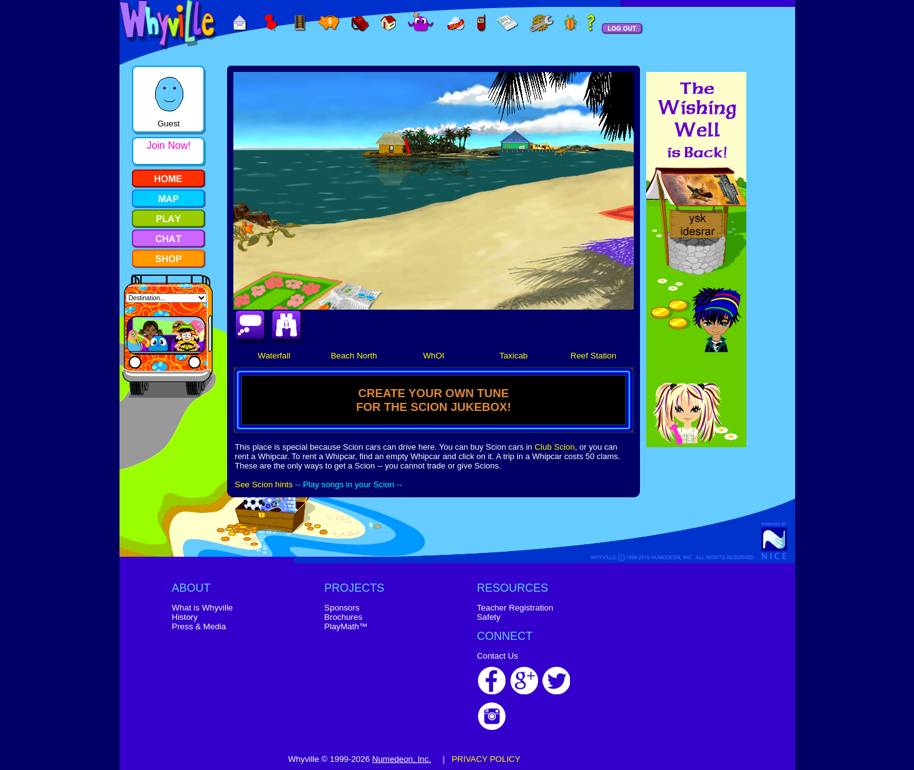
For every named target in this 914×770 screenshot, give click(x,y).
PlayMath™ (345, 626)
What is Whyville (202, 607)
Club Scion (554, 447)
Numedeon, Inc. (401, 759)
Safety (488, 617)
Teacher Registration (515, 607)
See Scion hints (264, 484)
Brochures (343, 617)
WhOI (433, 355)
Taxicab (513, 355)
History (185, 617)
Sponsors (341, 607)
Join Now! (168, 145)
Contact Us (497, 656)
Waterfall (274, 355)
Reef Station (593, 355)
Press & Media (199, 626)
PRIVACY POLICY (486, 759)
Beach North (354, 355)
